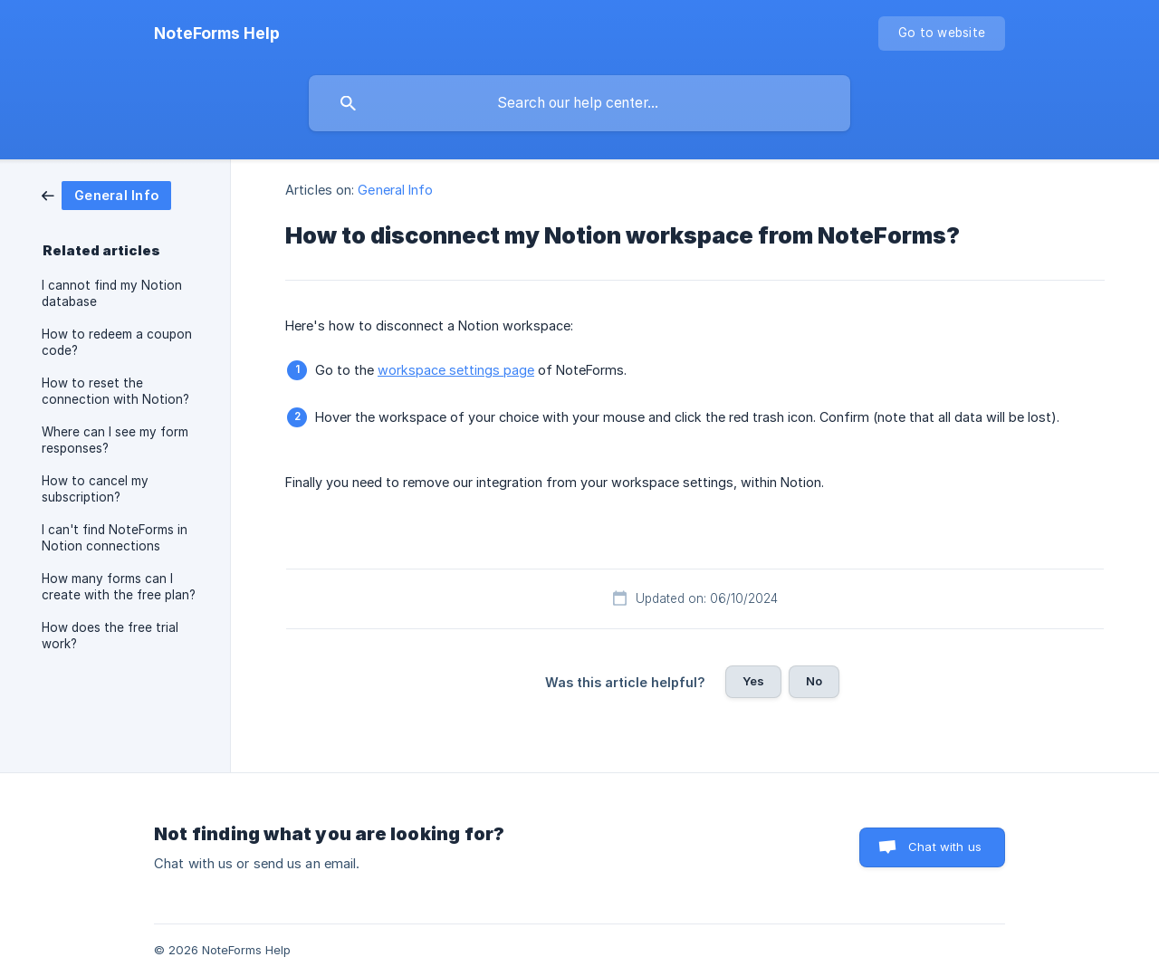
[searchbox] (579, 103)
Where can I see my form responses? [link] (115, 440)
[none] (217, 33)
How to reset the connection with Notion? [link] (115, 391)
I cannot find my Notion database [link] (112, 293)
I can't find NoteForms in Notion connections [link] (114, 537)
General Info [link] (395, 189)
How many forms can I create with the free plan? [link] (119, 586)
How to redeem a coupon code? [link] (117, 342)
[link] (106, 194)
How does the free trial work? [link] (110, 635)
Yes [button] (753, 681)
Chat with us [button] (945, 846)
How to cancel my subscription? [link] (95, 489)
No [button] (814, 681)
